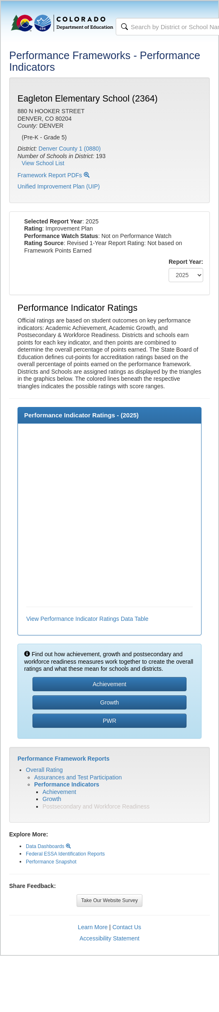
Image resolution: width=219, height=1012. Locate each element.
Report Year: (186, 261)
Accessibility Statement (109, 938)
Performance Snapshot (51, 862)
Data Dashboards (48, 846)
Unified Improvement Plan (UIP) (58, 186)
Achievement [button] (110, 684)
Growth (51, 799)
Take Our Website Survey (109, 900)
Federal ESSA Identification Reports (65, 854)
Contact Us (126, 927)
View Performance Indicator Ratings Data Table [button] (87, 618)
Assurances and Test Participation (78, 777)
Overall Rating (44, 769)
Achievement (59, 792)
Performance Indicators (66, 784)
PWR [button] (110, 720)
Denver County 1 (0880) (70, 148)
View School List (43, 163)
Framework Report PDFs (53, 175)
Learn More (93, 927)
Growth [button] (109, 702)
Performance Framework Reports (63, 758)
